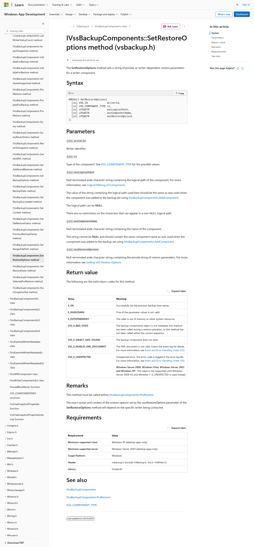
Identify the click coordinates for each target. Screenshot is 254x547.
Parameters (217, 37)
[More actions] (185, 26)
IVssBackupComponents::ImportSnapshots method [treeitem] (28, 36)
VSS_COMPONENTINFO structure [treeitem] (23, 383)
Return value (218, 42)
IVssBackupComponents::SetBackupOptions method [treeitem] (28, 166)
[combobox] (24, 31)
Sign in (246, 4)
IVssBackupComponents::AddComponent (154, 197)
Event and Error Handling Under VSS (165, 350)
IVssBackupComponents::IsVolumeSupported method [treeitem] (28, 69)
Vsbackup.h (83, 26)
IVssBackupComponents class (111, 26)
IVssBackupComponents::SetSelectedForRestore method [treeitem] (28, 267)
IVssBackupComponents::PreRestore (131, 395)
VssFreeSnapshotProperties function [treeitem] (24, 394)
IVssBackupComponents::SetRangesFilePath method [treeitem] (28, 235)
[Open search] (237, 5)
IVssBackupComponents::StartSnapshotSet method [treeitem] (28, 278)
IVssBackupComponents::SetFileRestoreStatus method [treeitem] (28, 209)
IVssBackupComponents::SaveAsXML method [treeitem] (28, 144)
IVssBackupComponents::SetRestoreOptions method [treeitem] (28, 245)
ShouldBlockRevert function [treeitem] (25, 374)
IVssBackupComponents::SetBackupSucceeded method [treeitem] (28, 187)
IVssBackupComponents (81, 489)
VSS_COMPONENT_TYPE (116, 164)
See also (215, 56)
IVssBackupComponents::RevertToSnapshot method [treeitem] (28, 133)
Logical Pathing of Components (106, 185)
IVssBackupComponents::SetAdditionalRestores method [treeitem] (28, 155)
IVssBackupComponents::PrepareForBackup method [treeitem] (28, 90)
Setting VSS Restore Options (103, 262)
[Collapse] (43, 23)
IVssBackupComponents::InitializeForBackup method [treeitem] (28, 47)
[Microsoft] (6, 4)
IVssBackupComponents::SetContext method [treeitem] (28, 198)
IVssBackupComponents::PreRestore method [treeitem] (28, 101)
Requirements (218, 51)
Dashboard (242, 14)
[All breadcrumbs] (69, 26)
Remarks (216, 47)
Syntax (215, 33)
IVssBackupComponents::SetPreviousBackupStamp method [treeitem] (28, 222)
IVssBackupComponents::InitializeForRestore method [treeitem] (28, 58)
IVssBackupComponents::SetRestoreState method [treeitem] (28, 256)
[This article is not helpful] (242, 68)
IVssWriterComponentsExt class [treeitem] (27, 368)
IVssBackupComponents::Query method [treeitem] (28, 112)
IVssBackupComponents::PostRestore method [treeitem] (28, 79)
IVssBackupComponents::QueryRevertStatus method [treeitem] (28, 122)
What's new (224, 14)
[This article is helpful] (238, 68)
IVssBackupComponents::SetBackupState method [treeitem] (28, 176)
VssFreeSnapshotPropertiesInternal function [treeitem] (27, 405)
